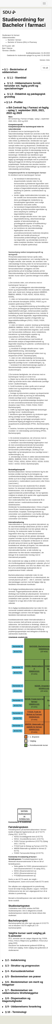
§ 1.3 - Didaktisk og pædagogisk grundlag (24, 95)
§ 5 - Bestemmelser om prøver (21, 976)
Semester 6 (17, 646)
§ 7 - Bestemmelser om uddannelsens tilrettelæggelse (20, 991)
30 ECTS (17, 651)
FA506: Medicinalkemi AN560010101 (34, 668)
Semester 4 (17, 686)
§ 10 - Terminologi (14, 1012)
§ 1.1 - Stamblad (15, 77)
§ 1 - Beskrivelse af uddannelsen (14, 71)
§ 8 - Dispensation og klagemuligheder (16, 999)
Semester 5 (17, 667)
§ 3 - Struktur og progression (21, 965)
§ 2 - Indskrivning (14, 960)
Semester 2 (17, 713)
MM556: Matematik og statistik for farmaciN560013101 (34, 726)
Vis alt (45, 68)
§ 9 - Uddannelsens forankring (21, 1006)
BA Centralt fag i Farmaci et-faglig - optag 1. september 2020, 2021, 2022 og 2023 (27, 110)
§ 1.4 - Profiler (13, 102)
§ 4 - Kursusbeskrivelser (18, 971)
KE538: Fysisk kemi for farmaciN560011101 (34, 701)
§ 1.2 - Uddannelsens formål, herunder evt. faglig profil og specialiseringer (22, 86)
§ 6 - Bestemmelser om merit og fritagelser (22, 983)
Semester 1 (17, 726)
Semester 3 (17, 700)
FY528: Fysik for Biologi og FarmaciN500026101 (34, 714)
